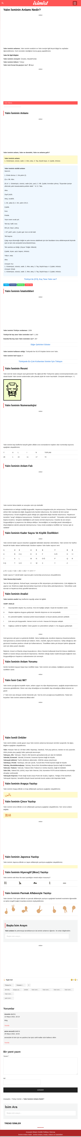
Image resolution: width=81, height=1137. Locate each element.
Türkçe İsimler (9, 985)
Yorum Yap (29, 284)
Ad (4, 1078)
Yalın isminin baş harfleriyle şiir (58, 989)
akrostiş (7, 989)
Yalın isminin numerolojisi (9, 994)
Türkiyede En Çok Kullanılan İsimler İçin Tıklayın (40, 361)
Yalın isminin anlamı (47, 989)
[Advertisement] (40, 31)
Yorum (6, 1056)
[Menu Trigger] (75, 3)
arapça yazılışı (17, 989)
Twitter (6, 284)
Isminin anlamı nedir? (40, 3)
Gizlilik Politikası (43, 1132)
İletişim (35, 1132)
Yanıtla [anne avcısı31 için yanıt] (6, 1042)
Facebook (13, 284)
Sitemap (52, 1132)
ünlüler (26, 989)
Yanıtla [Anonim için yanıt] (6, 1025)
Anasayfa (6, 1099)
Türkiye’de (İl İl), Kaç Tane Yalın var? (40, 279)
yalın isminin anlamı (9, 998)
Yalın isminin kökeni (69, 989)
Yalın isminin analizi (36, 989)
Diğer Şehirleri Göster (40, 345)
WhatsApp (21, 284)
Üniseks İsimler (21, 985)
